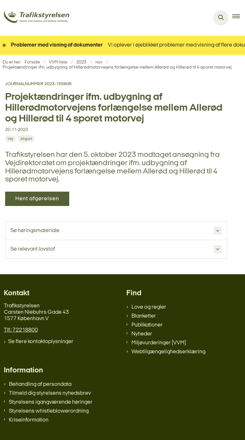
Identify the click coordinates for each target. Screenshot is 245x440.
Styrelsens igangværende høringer (51, 402)
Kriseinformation (28, 420)
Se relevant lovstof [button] (33, 249)
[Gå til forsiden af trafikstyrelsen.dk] (34, 18)
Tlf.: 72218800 (21, 330)
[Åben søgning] (220, 18)
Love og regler (148, 307)
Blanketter (143, 316)
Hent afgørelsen (37, 199)
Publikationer (147, 325)
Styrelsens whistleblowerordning (49, 411)
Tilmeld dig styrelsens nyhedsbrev (50, 393)
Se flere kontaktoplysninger (40, 341)
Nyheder (141, 334)
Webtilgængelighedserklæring (168, 352)
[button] (238, 18)
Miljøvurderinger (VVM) (158, 343)
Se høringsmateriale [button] (35, 230)
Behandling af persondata (40, 384)
